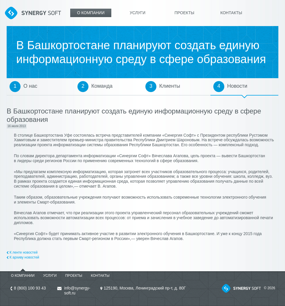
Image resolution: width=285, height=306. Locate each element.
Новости (237, 86)
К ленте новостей (24, 252)
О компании (91, 12)
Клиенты (169, 86)
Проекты (184, 12)
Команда (101, 86)
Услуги (137, 12)
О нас (30, 86)
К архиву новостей (24, 257)
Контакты (231, 12)
